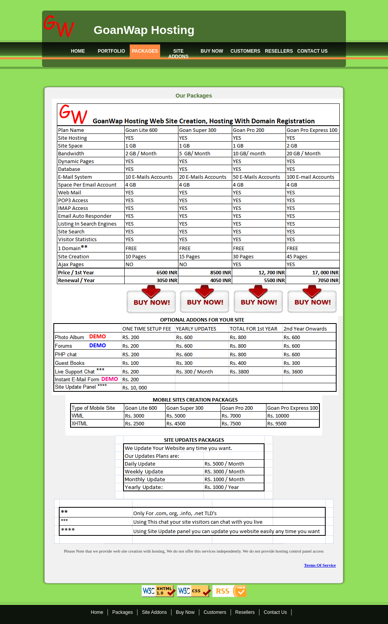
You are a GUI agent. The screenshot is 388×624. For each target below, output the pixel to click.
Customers (215, 612)
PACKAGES (145, 51)
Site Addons (154, 612)
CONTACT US (312, 51)
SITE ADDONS (178, 53)
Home (97, 612)
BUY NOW (212, 51)
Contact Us (275, 612)
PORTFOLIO (111, 51)
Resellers (245, 612)
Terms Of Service (320, 565)
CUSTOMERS (245, 51)
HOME (78, 51)
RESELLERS (279, 51)
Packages (122, 612)
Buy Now (185, 612)
